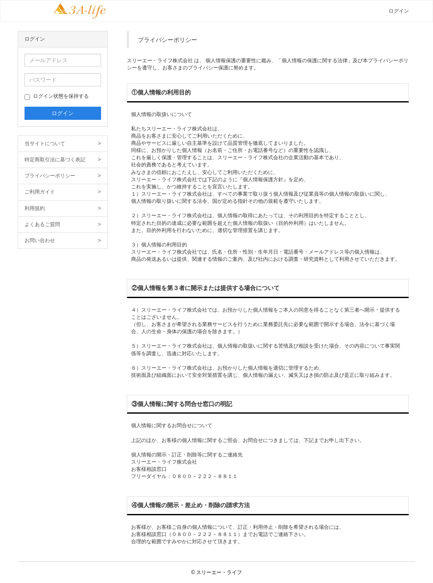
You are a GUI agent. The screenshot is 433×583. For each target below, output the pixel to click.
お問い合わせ (63, 240)
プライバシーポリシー (63, 176)
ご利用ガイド (63, 192)
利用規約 (63, 208)
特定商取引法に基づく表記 (63, 159)
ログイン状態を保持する (57, 96)
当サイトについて (63, 143)
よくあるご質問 (63, 224)
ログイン (399, 11)
